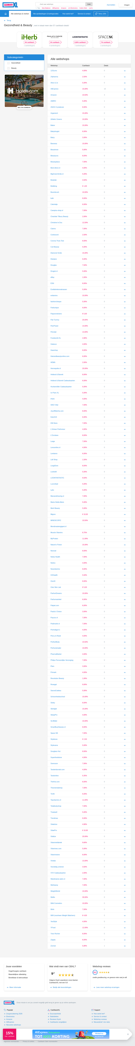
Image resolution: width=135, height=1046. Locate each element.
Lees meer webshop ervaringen (107, 987)
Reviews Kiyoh (55, 1019)
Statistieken (54, 1016)
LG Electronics (73, 8)
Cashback (86, 65)
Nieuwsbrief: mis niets (102, 1022)
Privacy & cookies (28, 1041)
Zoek (89, 4)
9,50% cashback (81, 42)
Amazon (63, 8)
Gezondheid (15, 63)
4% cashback (30, 42)
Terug (9, 20)
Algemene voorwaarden (11, 1041)
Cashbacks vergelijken (58, 1022)
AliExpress (55, 8)
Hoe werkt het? (99, 1014)
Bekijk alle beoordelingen (62, 987)
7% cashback (106, 42)
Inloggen (127, 5)
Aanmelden (111, 5)
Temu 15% (102, 14)
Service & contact (100, 1016)
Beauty (14, 68)
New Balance (46, 8)
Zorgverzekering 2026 (14, 1014)
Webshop (54, 65)
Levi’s (91, 8)
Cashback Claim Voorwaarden (47, 1041)
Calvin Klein (83, 8)
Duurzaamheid (55, 1014)
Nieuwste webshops (13, 1025)
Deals (106, 65)
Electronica (10, 1016)
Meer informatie (15, 987)
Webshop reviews (100, 1019)
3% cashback (55, 42)
